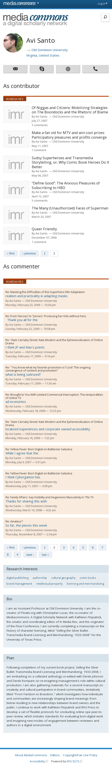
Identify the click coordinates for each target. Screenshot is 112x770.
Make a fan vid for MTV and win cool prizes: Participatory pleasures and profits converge (69, 134)
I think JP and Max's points (25, 347)
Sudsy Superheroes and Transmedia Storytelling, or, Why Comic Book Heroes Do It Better (70, 162)
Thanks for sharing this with (26, 501)
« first (11, 253)
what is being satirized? (23, 374)
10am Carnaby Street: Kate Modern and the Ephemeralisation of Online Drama (54, 341)
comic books (88, 578)
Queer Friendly (44, 229)
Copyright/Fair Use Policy (80, 755)
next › (30, 555)
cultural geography (63, 578)
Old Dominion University (50, 50)
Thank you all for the (21, 320)
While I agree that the (21, 453)
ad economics (15, 401)
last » (45, 555)
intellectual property (49, 584)
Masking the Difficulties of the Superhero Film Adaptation (47, 292)
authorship (40, 578)
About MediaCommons (31, 755)
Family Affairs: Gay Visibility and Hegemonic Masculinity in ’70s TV (52, 497)
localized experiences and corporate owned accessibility (47, 429)
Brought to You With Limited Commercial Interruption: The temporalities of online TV (54, 396)
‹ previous (29, 253)
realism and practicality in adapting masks (36, 296)
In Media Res (14, 99)
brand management (19, 584)
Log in (101, 3)
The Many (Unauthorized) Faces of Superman (70, 208)
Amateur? (16, 521)
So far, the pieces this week (26, 525)
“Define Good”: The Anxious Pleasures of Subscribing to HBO (66, 185)
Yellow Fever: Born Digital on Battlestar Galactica (41, 449)
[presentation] (16, 114)
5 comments (40, 200)
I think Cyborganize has (22, 477)
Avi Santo (41, 116)
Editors (55, 755)
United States (49, 55)
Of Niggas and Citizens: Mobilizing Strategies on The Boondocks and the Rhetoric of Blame (70, 109)
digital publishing (17, 578)
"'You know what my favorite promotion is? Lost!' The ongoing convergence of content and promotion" (47, 369)
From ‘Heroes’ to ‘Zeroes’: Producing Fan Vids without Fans (48, 316)
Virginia (31, 55)
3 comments (40, 125)
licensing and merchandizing (85, 584)
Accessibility (37, 761)
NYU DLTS (73, 761)
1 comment (39, 150)
